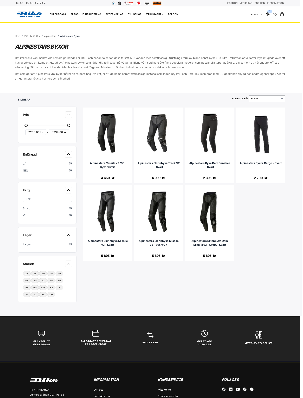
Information (275, 3)
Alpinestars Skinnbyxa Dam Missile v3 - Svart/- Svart (209, 242)
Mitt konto (164, 389)
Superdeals (58, 14)
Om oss (98, 389)
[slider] (26, 125)
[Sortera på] (267, 98)
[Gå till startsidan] (17, 36)
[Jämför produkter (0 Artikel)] (268, 14)
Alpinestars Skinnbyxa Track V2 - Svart (159, 165)
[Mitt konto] (256, 14)
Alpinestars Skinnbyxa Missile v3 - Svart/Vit (159, 242)
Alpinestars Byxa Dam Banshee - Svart (209, 165)
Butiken (260, 3)
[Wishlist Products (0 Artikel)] (275, 14)
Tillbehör (135, 14)
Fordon (232, 3)
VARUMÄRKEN (154, 14)
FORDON (173, 14)
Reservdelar (114, 14)
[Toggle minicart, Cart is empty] (282, 14)
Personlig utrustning (86, 14)
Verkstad (246, 3)
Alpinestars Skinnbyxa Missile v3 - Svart (108, 242)
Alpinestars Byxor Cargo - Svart (261, 163)
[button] (47, 98)
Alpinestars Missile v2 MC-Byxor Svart (108, 165)
